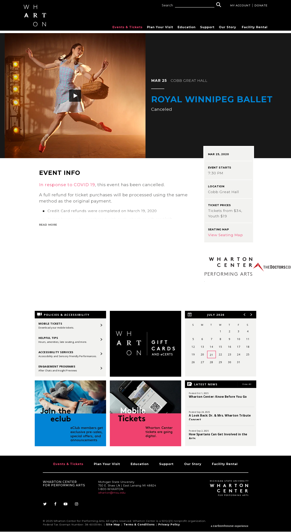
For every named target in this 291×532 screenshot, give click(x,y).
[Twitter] (46, 506)
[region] (220, 344)
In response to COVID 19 (67, 184)
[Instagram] (77, 506)
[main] (145, 244)
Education (187, 27)
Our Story (227, 27)
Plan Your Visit (160, 27)
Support (207, 27)
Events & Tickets (127, 27)
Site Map (113, 526)
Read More (48, 224)
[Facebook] (55, 506)
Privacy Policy (169, 526)
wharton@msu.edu (112, 494)
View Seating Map (225, 235)
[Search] (218, 5)
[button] (75, 96)
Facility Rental (255, 27)
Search (167, 5)
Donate (261, 5)
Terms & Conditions (139, 526)
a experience (229, 526)
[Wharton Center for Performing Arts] (35, 27)
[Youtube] (66, 506)
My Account (240, 5)
